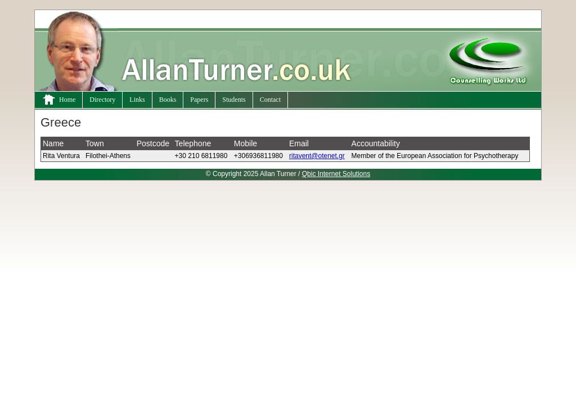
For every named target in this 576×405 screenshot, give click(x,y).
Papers (199, 100)
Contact (270, 100)
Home (58, 99)
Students (233, 100)
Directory (102, 100)
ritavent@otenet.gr (317, 156)
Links (137, 100)
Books (168, 100)
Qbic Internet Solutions (336, 174)
